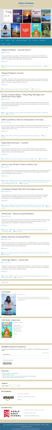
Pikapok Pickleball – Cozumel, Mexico (16, 50)
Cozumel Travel (25, 66)
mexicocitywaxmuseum (13, 182)
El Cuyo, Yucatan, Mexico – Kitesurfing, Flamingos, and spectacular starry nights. (23, 95)
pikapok (38, 66)
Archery (17, 252)
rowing (24, 206)
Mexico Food (34, 112)
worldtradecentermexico (9, 183)
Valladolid (47, 252)
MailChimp (10, 360)
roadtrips (39, 112)
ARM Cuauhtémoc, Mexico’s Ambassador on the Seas (22, 119)
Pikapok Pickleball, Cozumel (12, 73)
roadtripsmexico (45, 112)
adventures (9, 66)
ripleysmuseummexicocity (32, 182)
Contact (8, 43)
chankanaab (31, 205)
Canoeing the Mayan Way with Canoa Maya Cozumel (22, 189)
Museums (36, 252)
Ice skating (22, 252)
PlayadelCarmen (19, 206)
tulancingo (10, 277)
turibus (3, 183)
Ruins (7, 231)
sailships (35, 135)
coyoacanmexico (23, 180)
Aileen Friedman (26, 3)
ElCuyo (17, 112)
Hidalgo (33, 276)
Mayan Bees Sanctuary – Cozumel (15, 143)
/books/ (15, 334)
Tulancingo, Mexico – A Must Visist (15, 260)
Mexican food (30, 229)
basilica (17, 180)
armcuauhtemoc (14, 135)
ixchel (11, 206)
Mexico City (45, 180)
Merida (29, 252)
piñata (28, 89)
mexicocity (6, 182)
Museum (3, 277)
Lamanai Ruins (24, 229)
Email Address (7, 354)
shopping (40, 252)
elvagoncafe (29, 276)
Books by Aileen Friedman (21, 40)
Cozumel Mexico (25, 158)
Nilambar (38, 428)
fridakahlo (29, 180)
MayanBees (31, 158)
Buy (30, 40)
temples (9, 231)
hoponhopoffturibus (35, 180)
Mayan (13, 206)
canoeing (26, 205)
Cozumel (14, 66)
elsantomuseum (23, 276)
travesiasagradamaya (36, 206)
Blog (13, 40)
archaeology (18, 229)
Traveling (3, 43)
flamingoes (21, 112)
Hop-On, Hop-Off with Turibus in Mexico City (19, 164)
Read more (6, 61)
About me (8, 40)
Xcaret (42, 206)
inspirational (27, 135)
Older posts (5, 282)
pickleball (34, 66)
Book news (35, 40)
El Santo (17, 276)
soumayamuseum (41, 182)
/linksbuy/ (19, 399)
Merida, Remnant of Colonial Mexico (16, 237)
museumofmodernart (22, 182)
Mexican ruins (36, 229)
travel (41, 66)
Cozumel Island (19, 66)
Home (2, 40)
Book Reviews (43, 40)
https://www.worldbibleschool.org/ (31, 415)
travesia (30, 206)
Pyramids (3, 231)
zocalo (16, 183)
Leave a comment (36, 89)
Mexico (30, 66)
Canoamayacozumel (20, 205)
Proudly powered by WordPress (19, 428)
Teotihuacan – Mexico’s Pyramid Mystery (18, 213)
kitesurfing (26, 112)
